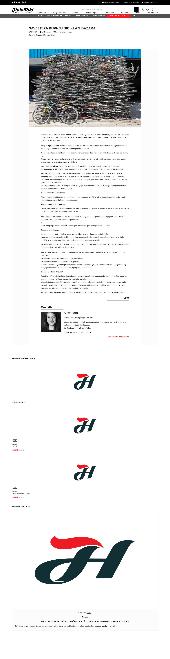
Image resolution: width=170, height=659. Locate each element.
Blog (86, 622)
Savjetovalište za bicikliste (45, 41)
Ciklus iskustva (81, 22)
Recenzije (38, 22)
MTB (134, 22)
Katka (89, 618)
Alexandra (47, 38)
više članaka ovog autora (118, 343)
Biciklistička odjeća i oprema (58, 22)
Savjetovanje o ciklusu (119, 22)
